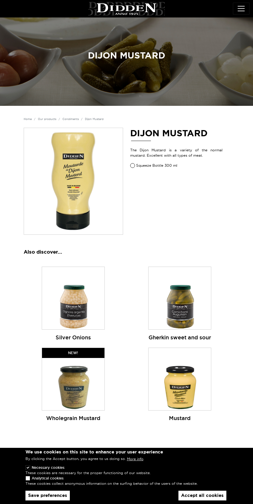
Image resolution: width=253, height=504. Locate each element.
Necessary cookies (48, 472)
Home (28, 119)
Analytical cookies (48, 482)
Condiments (70, 119)
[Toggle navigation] (241, 8)
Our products (47, 119)
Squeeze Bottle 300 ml (156, 165)
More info (135, 463)
